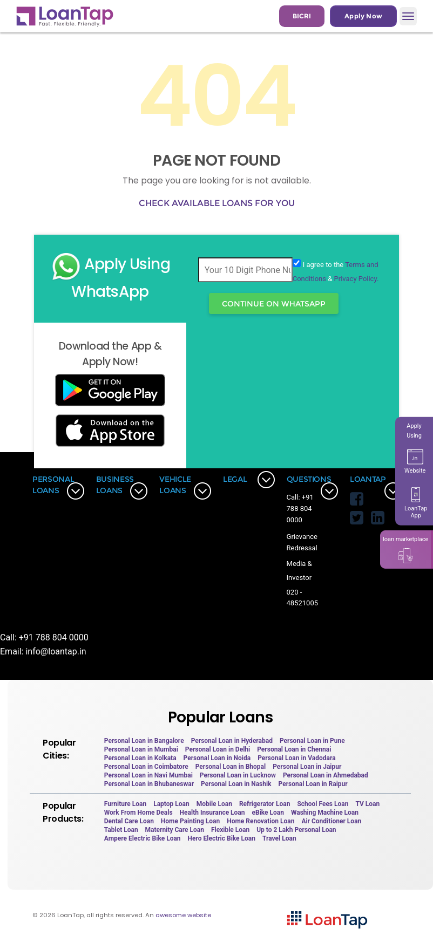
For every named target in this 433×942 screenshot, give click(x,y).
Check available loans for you (217, 203)
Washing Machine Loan (324, 812)
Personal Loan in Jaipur (307, 766)
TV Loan (367, 804)
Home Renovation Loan (260, 821)
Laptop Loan (171, 804)
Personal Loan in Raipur (313, 784)
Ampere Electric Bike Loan (142, 838)
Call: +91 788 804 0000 (300, 508)
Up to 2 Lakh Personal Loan (296, 830)
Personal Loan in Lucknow (238, 775)
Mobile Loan (214, 804)
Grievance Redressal (302, 542)
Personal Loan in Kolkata (140, 758)
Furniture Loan (125, 804)
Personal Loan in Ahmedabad (325, 775)
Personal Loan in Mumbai (141, 749)
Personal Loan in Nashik (236, 784)
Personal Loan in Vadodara (296, 758)
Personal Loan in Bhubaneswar (149, 784)
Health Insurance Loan (212, 812)
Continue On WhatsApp (274, 304)
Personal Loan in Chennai (294, 749)
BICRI (302, 16)
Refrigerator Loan (264, 804)
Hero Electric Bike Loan (221, 838)
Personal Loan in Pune (312, 741)
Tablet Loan (121, 830)
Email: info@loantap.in (43, 651)
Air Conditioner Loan (331, 821)
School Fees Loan (322, 804)
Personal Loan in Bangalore (144, 741)
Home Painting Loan (190, 821)
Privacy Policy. (356, 279)
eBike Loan (268, 812)
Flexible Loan (230, 830)
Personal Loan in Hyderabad (232, 741)
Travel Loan (279, 838)
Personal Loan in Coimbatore (146, 766)
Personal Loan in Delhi (217, 749)
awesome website (183, 915)
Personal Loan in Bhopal (230, 766)
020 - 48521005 (302, 597)
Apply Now (363, 16)
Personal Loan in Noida (217, 758)
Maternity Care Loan (174, 830)
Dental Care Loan (129, 821)
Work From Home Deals (138, 812)
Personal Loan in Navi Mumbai (148, 775)
